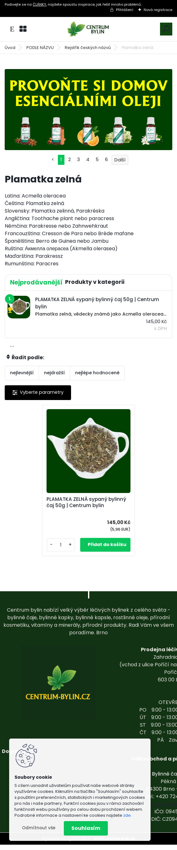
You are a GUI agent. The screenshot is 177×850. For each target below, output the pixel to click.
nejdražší (54, 373)
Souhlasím (85, 828)
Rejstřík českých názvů (88, 48)
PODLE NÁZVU (40, 48)
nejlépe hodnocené (97, 373)
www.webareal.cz (114, 844)
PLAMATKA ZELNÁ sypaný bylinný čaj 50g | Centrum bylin (85, 505)
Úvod (10, 48)
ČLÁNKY (39, 4)
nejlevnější (22, 373)
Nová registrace (158, 9)
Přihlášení (124, 9)
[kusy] (64, 550)
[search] (166, 29)
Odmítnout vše (38, 828)
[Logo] (89, 29)
